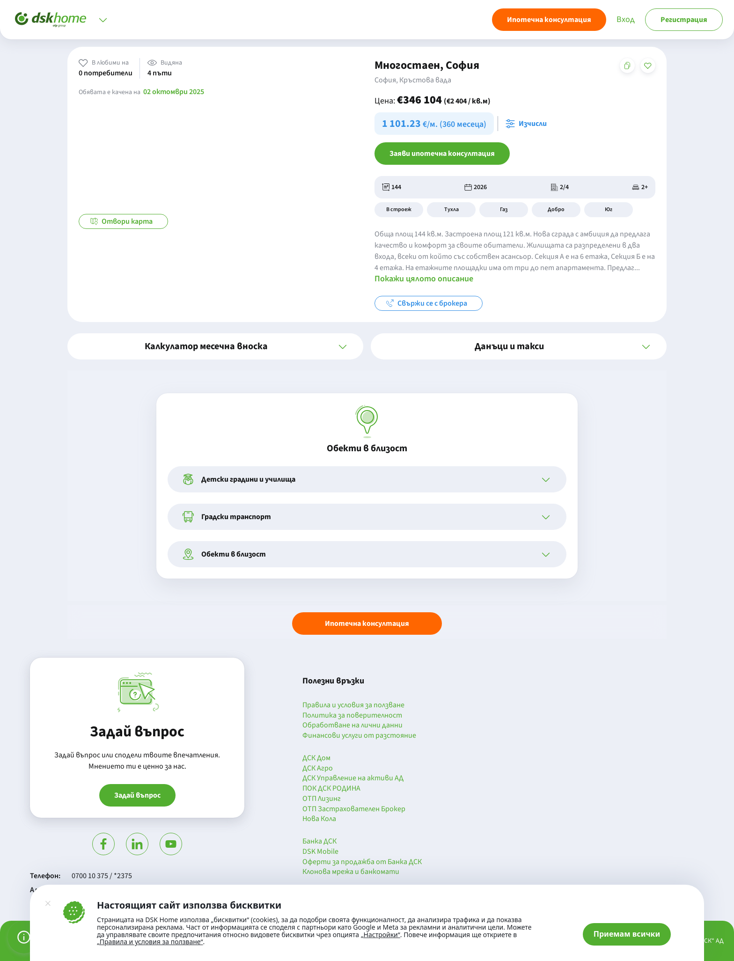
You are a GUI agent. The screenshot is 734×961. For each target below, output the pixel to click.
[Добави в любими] (647, 65)
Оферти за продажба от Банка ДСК (362, 862)
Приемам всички (627, 934)
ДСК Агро (317, 768)
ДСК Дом (316, 758)
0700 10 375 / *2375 (102, 876)
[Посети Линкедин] (137, 844)
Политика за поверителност (352, 715)
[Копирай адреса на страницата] (627, 65)
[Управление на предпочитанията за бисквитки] (23, 937)
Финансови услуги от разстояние (359, 736)
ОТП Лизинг (321, 799)
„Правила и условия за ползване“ (150, 941)
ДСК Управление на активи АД (353, 778)
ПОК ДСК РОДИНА (331, 788)
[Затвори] (47, 903)
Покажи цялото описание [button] (423, 279)
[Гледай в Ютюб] (171, 844)
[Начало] (50, 19)
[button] (215, 346)
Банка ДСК (319, 841)
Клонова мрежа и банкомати (350, 872)
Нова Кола (319, 819)
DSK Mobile (320, 852)
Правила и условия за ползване (353, 705)
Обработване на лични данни (352, 725)
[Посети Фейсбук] (103, 844)
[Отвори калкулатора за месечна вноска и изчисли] (528, 123)
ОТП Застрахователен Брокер (353, 809)
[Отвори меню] (103, 19)
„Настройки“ (380, 935)
